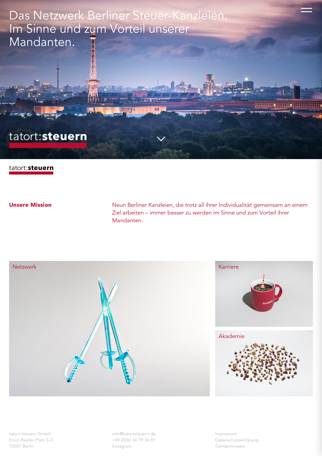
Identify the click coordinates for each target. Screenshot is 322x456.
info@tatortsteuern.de (133, 434)
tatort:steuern (47, 140)
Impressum (226, 434)
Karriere (228, 266)
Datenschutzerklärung (236, 440)
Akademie (231, 336)
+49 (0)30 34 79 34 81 (133, 440)
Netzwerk (24, 266)
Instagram (122, 446)
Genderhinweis (230, 446)
